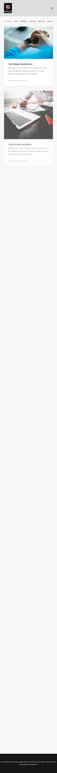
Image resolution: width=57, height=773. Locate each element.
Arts (16, 21)
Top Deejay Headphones (20, 64)
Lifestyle (41, 21)
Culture (32, 21)
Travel (49, 21)
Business (23, 21)
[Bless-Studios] (28, 8)
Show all (8, 21)
